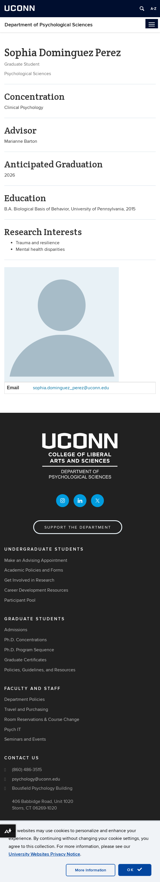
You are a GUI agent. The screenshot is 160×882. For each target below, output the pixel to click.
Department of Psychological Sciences (49, 25)
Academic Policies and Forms (33, 570)
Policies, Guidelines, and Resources (39, 670)
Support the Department (77, 527)
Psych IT (12, 729)
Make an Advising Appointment (35, 560)
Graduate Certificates (25, 660)
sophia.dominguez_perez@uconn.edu (71, 388)
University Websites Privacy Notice (44, 854)
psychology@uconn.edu (36, 779)
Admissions (15, 630)
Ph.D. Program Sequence (29, 650)
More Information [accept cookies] (90, 870)
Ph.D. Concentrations (25, 640)
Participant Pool (19, 600)
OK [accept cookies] (135, 869)
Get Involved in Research (29, 580)
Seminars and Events (25, 739)
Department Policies (24, 699)
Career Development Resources (36, 590)
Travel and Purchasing (26, 709)
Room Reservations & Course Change (41, 719)
